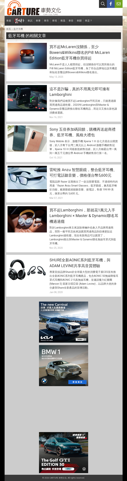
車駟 (79, 22)
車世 (71, 22)
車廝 (9, 22)
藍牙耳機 (18, 29)
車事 (38, 22)
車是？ (88, 22)
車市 (46, 22)
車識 (63, 22)
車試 (30, 22)
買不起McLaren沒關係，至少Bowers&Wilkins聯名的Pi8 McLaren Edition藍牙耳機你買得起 (79, 52)
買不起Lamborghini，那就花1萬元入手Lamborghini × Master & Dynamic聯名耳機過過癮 (83, 216)
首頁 (8, 29)
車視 (54, 22)
